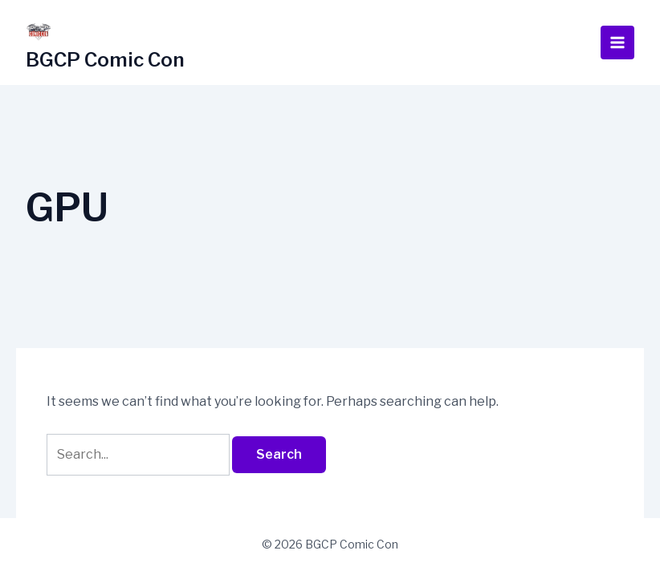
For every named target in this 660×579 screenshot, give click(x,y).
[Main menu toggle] (617, 42)
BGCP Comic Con (105, 59)
